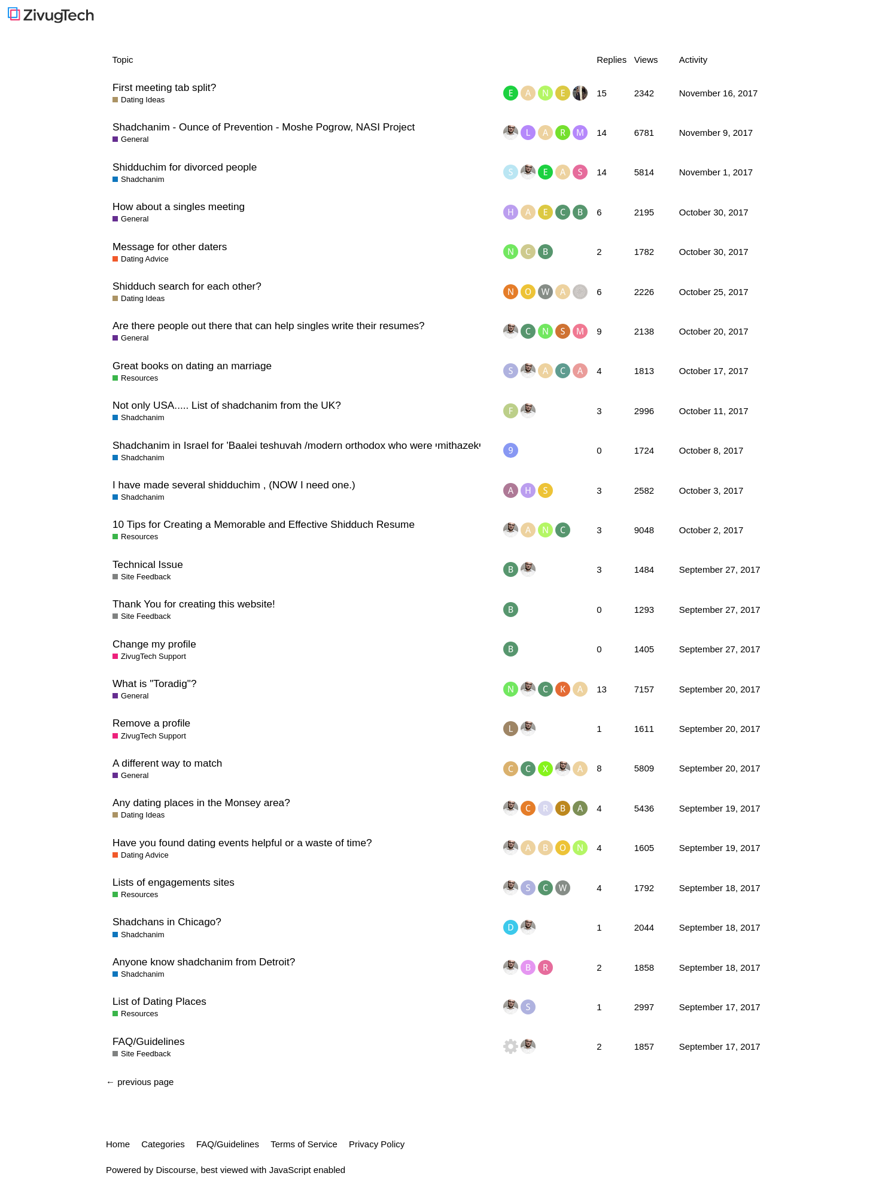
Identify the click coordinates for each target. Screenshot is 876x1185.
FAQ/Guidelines (148, 1041)
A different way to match (167, 763)
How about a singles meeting (178, 206)
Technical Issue (147, 564)
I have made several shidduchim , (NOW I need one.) (233, 485)
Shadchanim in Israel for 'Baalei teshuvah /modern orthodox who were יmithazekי (296, 445)
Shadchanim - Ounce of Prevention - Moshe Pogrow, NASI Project (263, 127)
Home (118, 1144)
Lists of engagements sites (173, 882)
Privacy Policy (376, 1144)
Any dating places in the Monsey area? (201, 803)
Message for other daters (169, 247)
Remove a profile (151, 723)
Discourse (176, 1170)
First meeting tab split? (164, 87)
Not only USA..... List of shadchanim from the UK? (226, 405)
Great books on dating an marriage (192, 366)
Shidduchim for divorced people (184, 167)
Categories (163, 1144)
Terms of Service (303, 1144)
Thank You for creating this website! (193, 604)
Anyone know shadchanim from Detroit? (203, 962)
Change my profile (154, 644)
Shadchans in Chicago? (166, 922)
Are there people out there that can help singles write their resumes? (268, 326)
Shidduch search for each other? (186, 286)
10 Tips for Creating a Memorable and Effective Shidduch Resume (263, 524)
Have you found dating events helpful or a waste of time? (242, 843)
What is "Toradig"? (154, 683)
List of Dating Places (159, 1001)
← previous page (140, 1082)
